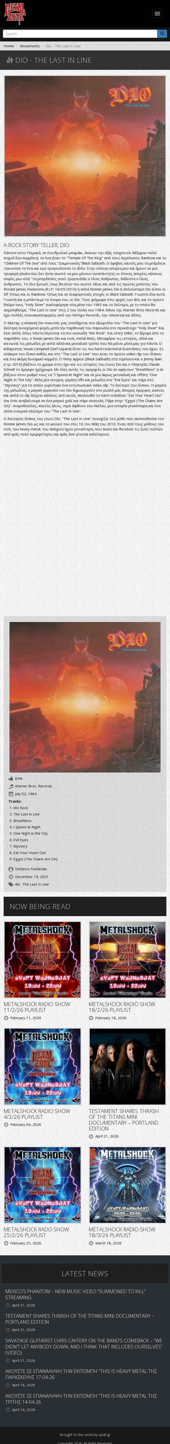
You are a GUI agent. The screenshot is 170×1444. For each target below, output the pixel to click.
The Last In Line (35, 884)
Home (9, 45)
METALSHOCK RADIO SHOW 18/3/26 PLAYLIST (122, 1232)
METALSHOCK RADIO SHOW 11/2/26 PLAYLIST (37, 1006)
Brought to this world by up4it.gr (85, 1434)
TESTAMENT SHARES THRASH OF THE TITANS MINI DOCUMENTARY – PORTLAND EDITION (124, 1119)
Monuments (30, 45)
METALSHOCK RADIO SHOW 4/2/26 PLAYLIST (37, 1113)
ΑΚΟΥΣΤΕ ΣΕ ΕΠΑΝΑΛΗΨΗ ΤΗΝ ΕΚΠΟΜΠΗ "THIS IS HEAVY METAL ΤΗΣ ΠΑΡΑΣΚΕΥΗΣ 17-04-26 (81, 1374)
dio (17, 884)
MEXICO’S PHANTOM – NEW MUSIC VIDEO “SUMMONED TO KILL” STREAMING (75, 1294)
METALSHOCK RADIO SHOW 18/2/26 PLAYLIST (122, 1006)
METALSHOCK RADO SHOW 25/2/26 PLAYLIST (36, 1232)
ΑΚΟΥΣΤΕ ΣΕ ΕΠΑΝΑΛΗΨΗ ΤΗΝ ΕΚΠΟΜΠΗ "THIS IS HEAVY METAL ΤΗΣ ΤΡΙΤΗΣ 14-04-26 (81, 1399)
